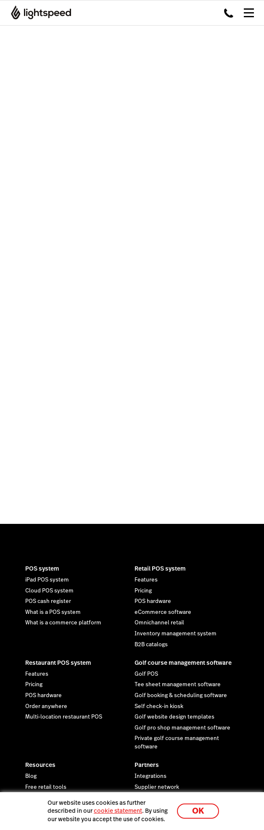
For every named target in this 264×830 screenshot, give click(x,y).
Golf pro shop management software (182, 728)
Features (146, 580)
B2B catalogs (151, 644)
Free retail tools (45, 787)
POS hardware (153, 601)
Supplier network (157, 787)
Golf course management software (183, 662)
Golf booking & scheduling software (181, 695)
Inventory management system (175, 633)
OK (198, 811)
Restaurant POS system (58, 662)
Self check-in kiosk (159, 706)
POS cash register (48, 601)
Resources (40, 765)
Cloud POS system (49, 591)
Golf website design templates (174, 717)
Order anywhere (46, 706)
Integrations (150, 776)
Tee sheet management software (178, 684)
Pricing (143, 591)
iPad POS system (47, 580)
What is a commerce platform (63, 622)
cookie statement (118, 810)
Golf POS (146, 674)
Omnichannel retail (159, 622)
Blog (31, 776)
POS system (42, 568)
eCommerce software (163, 612)
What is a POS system (53, 612)
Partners (147, 765)
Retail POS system (160, 568)
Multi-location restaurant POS (63, 717)
